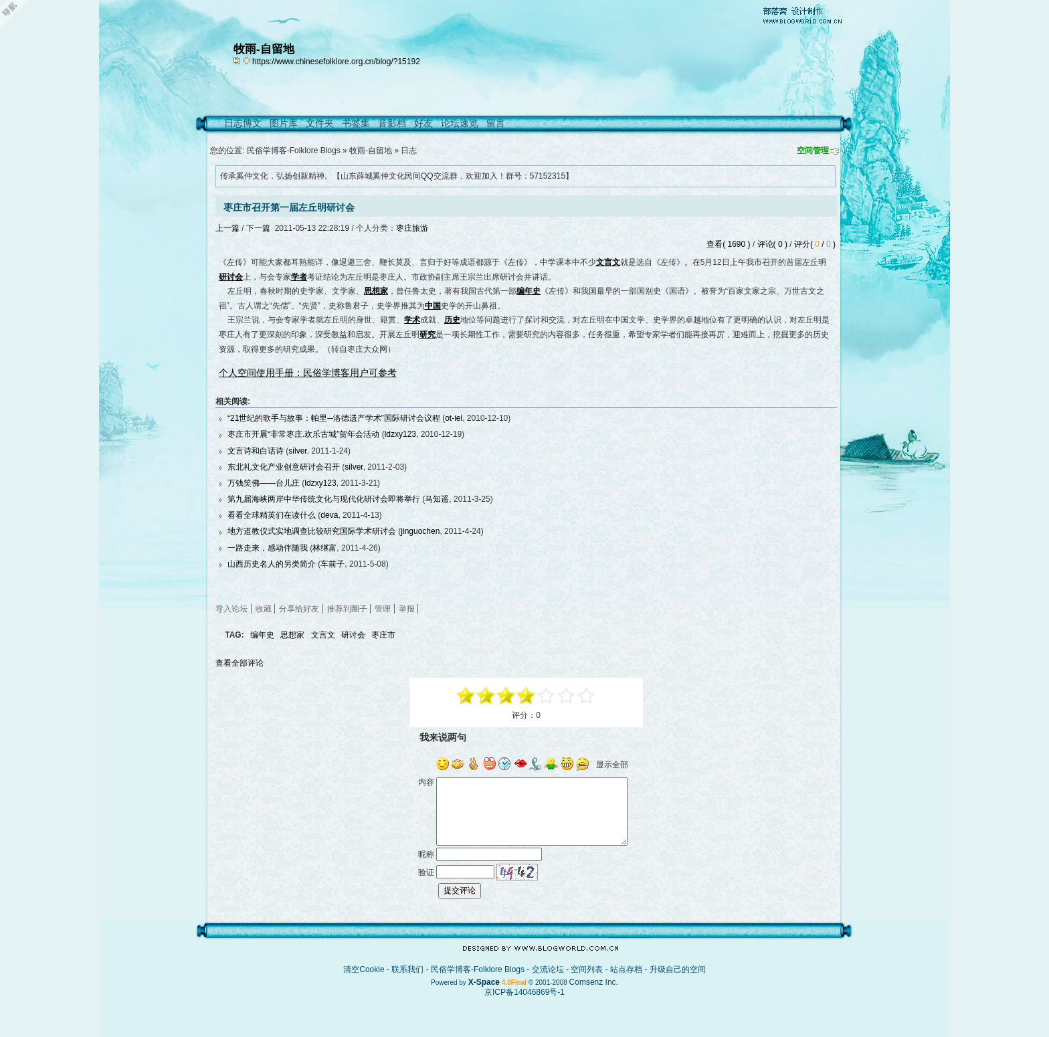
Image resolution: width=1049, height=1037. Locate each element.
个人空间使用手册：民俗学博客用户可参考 (308, 372)
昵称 (426, 854)
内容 (426, 782)
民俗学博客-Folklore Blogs (294, 150)
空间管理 (813, 150)
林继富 (324, 548)
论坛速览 (459, 123)
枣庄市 (383, 635)
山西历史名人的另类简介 (271, 564)
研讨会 (353, 635)
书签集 (356, 123)
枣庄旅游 (412, 228)
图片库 (284, 123)
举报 (407, 609)
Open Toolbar (16, 14)
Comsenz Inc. (593, 982)
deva (329, 515)
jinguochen (420, 531)
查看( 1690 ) (728, 244)
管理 (383, 609)
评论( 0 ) (772, 244)
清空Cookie (363, 969)
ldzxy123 (400, 434)
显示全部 (612, 764)
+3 (567, 696)
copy (238, 60)
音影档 (392, 123)
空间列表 (587, 969)
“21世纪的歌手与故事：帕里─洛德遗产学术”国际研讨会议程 (333, 418)
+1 (547, 696)
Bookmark (247, 60)
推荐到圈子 (347, 609)
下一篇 (258, 228)
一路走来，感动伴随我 (267, 548)
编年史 (262, 635)
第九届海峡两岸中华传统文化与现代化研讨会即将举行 (323, 499)
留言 (495, 123)
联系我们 (407, 969)
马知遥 (437, 499)
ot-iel (453, 418)
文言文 (323, 635)
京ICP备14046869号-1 (524, 992)
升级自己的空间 (678, 969)
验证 (426, 871)
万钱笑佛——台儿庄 (263, 483)
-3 (486, 696)
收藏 (264, 609)
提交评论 (460, 890)
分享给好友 (299, 609)
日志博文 (243, 123)
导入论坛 (231, 609)
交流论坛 (548, 969)
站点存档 (626, 969)
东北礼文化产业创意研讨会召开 (283, 467)
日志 (409, 150)
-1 (506, 696)
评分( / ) (815, 244)
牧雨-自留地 (370, 150)
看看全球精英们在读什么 (271, 515)
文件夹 (320, 123)
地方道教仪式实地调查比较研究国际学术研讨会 (311, 531)
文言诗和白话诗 (255, 451)
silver (297, 451)
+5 (587, 696)
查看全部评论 (239, 663)
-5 (466, 696)
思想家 (292, 635)
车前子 (332, 564)
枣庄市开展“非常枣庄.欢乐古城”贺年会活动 (303, 434)
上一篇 (227, 228)
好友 (423, 123)
